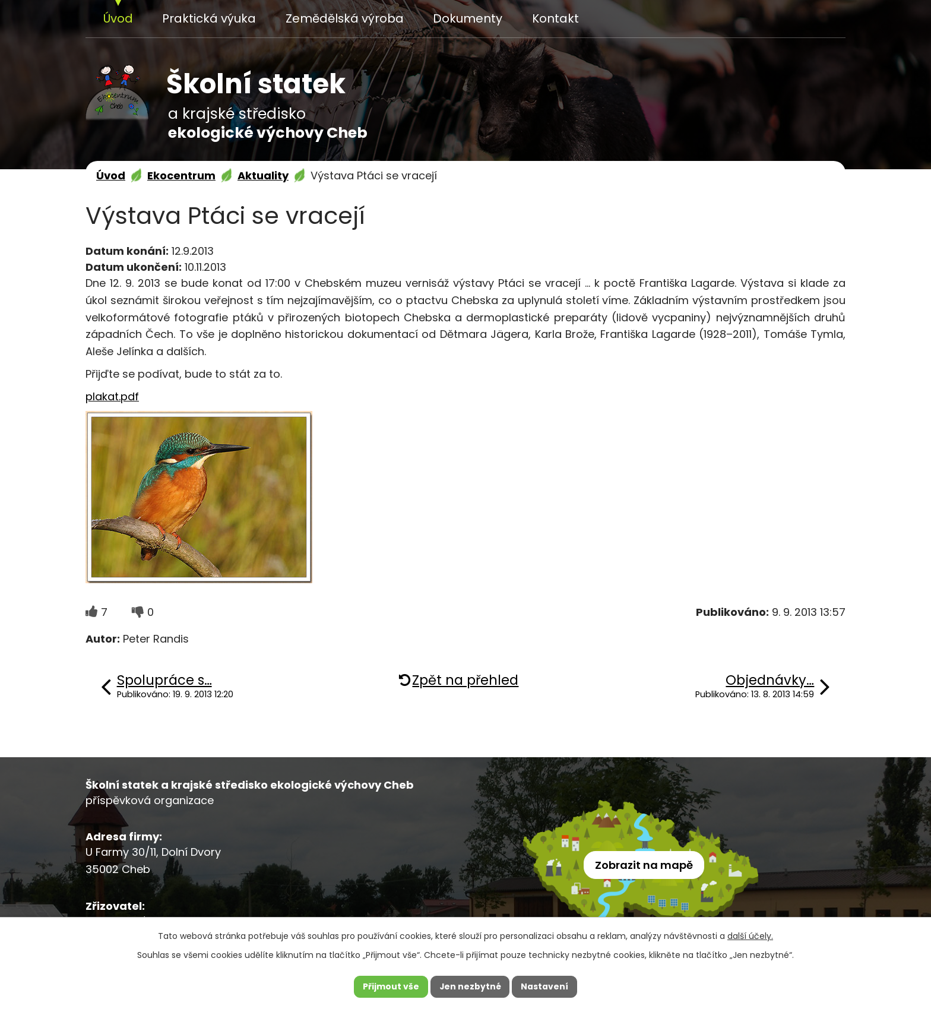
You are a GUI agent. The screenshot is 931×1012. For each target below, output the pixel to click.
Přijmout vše (390, 986)
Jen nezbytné (470, 986)
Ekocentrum (181, 175)
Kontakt (555, 18)
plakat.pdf (112, 396)
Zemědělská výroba (345, 18)
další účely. (750, 935)
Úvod (118, 18)
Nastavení (545, 986)
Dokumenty (467, 18)
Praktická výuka (209, 18)
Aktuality (263, 175)
